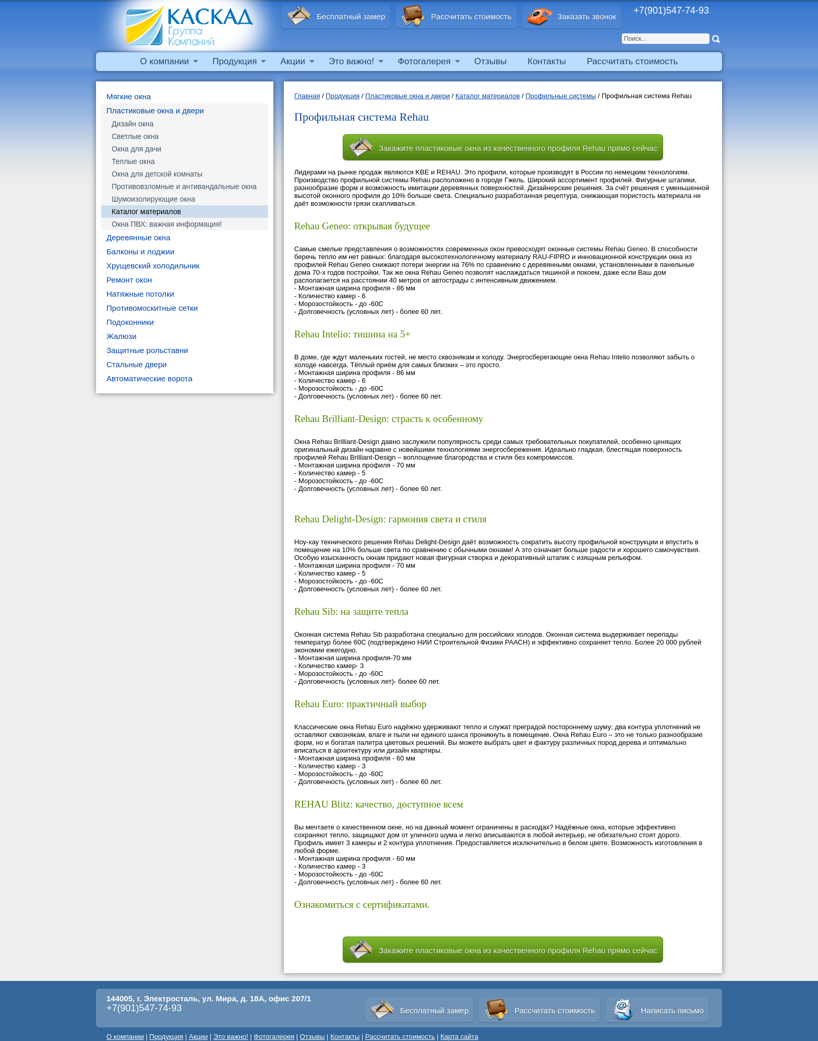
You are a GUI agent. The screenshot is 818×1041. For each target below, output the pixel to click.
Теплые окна (133, 161)
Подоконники (130, 322)
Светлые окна (135, 136)
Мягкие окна (128, 96)
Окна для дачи (136, 149)
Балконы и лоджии (140, 251)
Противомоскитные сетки (152, 307)
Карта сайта (459, 1036)
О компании (164, 61)
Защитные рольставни (147, 350)
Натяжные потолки (140, 293)
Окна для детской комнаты (157, 174)
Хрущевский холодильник (152, 265)
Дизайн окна (132, 124)
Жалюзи (121, 336)
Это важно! (351, 61)
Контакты (546, 61)
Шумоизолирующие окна (153, 199)
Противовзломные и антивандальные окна (184, 186)
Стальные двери (136, 364)
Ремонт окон (129, 279)
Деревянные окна (138, 237)
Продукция (234, 61)
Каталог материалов (146, 211)
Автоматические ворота (149, 378)
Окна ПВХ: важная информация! (167, 224)
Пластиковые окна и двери (155, 110)
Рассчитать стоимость (632, 61)
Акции (292, 61)
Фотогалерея (424, 61)
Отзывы (490, 61)
